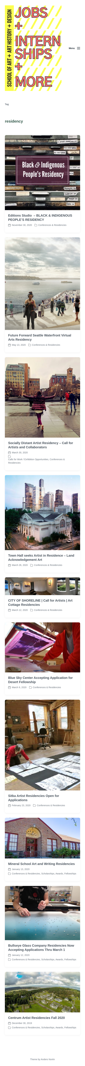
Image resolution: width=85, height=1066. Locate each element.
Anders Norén (48, 1059)
